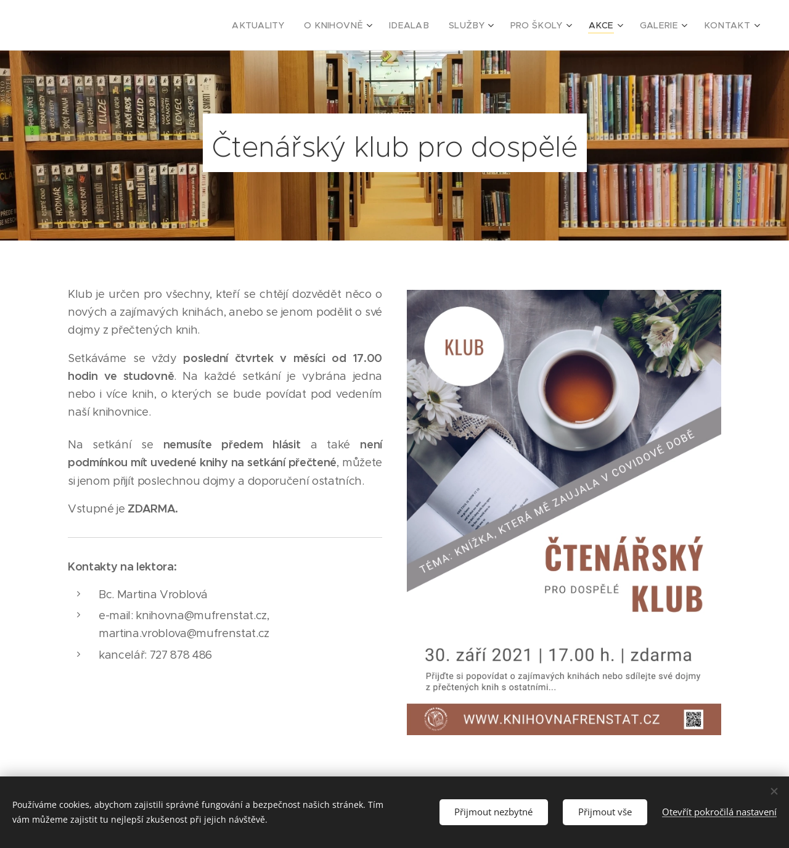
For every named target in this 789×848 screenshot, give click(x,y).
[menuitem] (293, 25)
